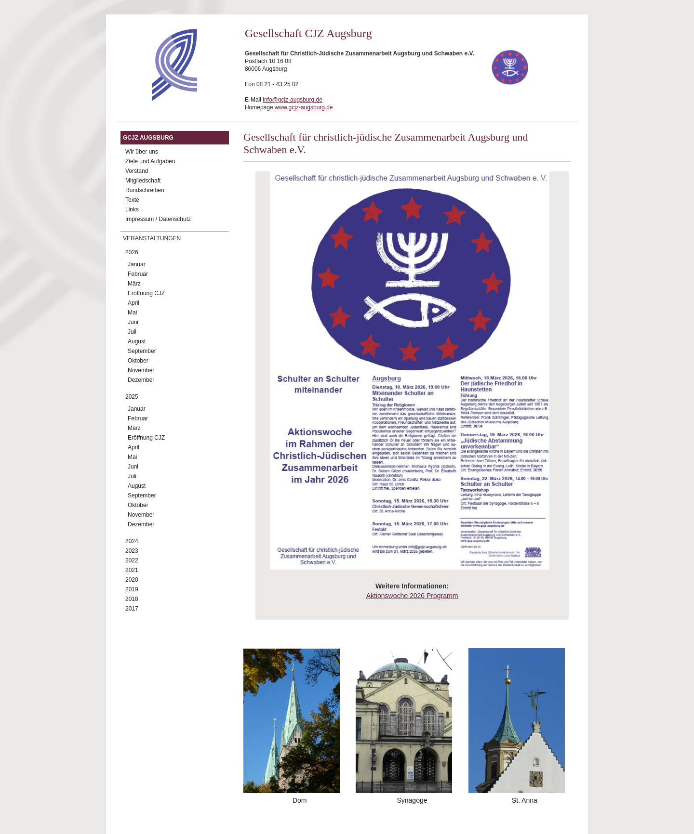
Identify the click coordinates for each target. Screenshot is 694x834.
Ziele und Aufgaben (150, 161)
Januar (137, 264)
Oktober (138, 360)
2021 (131, 570)
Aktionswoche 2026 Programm (412, 595)
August (137, 341)
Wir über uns (141, 151)
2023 (131, 550)
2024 (131, 541)
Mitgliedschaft (142, 180)
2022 (131, 560)
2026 (131, 252)
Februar (138, 274)
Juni (133, 322)
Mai (132, 312)
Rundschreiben (144, 190)
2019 (131, 589)
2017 (131, 608)
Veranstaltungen (152, 238)
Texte (132, 199)
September (142, 351)
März (134, 283)
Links (132, 209)
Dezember (141, 380)
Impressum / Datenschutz (158, 219)
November (141, 370)
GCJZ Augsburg (148, 137)
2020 (131, 579)
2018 (131, 599)
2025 (131, 396)
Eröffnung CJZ (146, 293)
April (133, 303)
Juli (132, 331)
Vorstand (136, 171)
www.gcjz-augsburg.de (304, 107)
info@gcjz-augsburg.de (292, 99)
